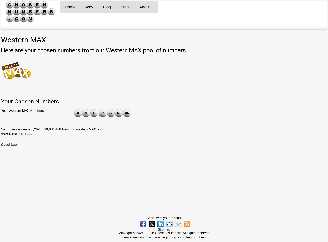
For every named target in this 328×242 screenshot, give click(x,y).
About (144, 7)
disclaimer (153, 237)
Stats (125, 7)
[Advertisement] (274, 124)
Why (89, 7)
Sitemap (164, 229)
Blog (107, 7)
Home (70, 7)
